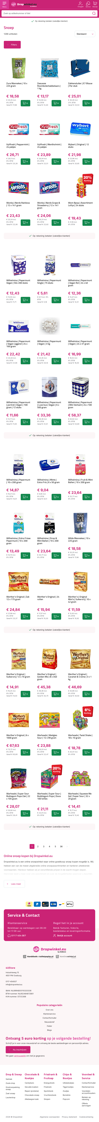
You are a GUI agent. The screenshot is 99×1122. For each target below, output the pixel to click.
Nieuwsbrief (49, 1022)
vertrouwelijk (20, 1056)
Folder (49, 1026)
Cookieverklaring (86, 1117)
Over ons (49, 1010)
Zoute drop (10, 1083)
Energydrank (49, 1083)
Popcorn (66, 1099)
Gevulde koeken (31, 1087)
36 (61, 846)
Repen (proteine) (32, 1091)
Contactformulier (49, 1018)
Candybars (29, 1083)
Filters (14, 44)
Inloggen (81, 6)
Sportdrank (48, 1091)
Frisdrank (48, 1087)
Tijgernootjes (68, 1087)
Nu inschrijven (19, 1049)
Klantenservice (17, 923)
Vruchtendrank (50, 1095)
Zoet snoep (10, 1093)
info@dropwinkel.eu (14, 984)
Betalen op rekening (86, 1098)
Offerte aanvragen (86, 1104)
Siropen (47, 1099)
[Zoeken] (94, 13)
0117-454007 (11, 981)
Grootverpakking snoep (13, 1088)
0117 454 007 (18, 935)
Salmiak (9, 1079)
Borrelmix (67, 1095)
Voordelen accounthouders (88, 1092)
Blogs (49, 1030)
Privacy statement (69, 1117)
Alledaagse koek (32, 1099)
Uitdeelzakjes (68, 1083)
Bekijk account (64, 935)
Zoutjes (66, 1091)
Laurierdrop (10, 1097)
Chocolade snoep (32, 1095)
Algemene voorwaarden (50, 1117)
